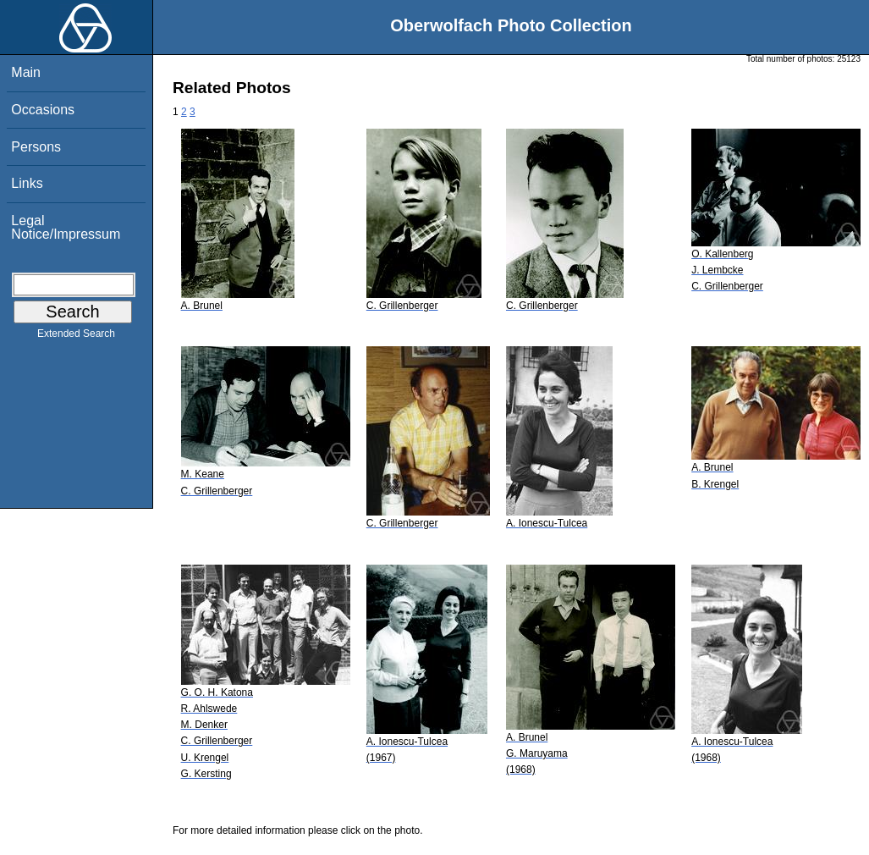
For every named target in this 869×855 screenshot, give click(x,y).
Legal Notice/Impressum (65, 227)
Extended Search (76, 337)
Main (26, 72)
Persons (36, 147)
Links (26, 183)
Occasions (42, 109)
